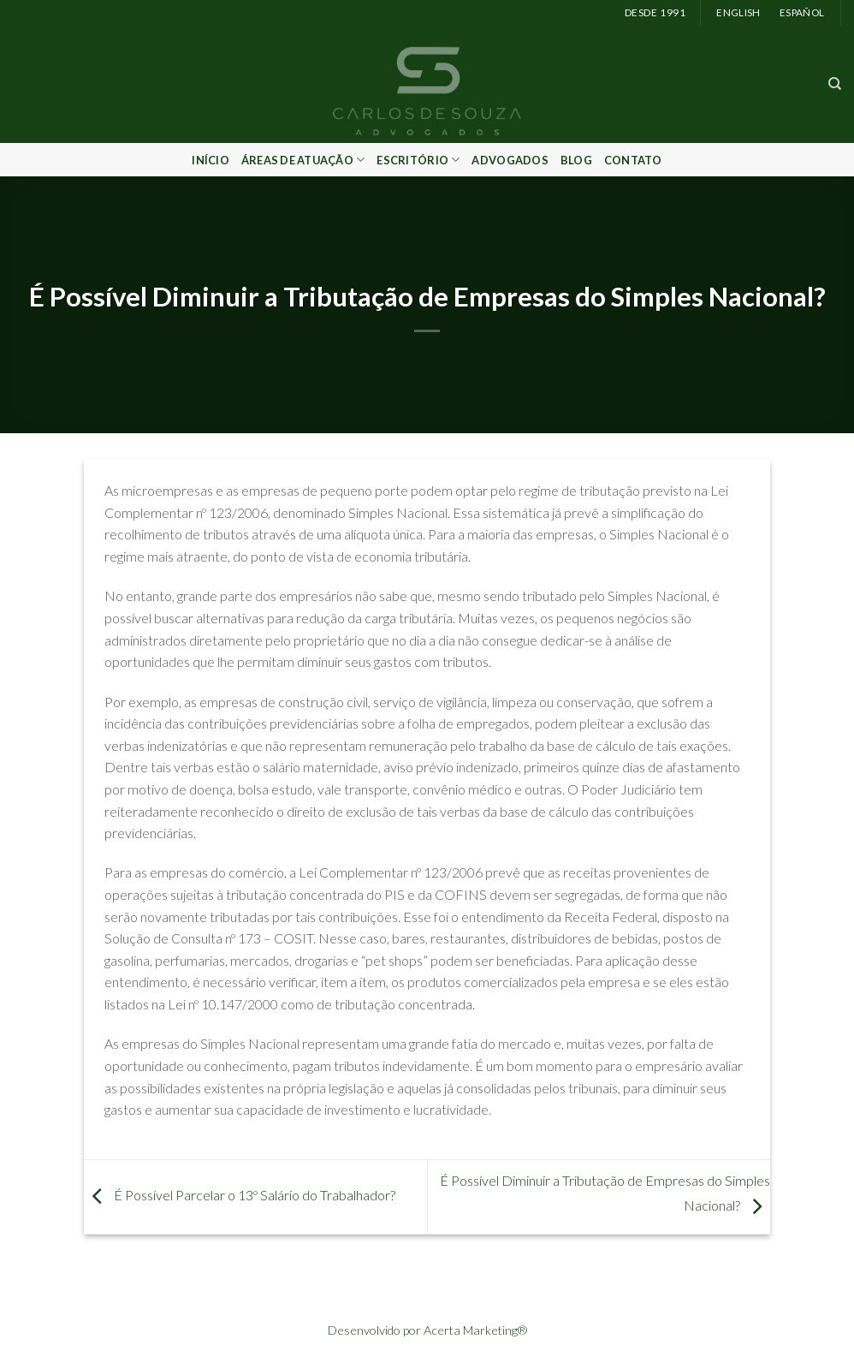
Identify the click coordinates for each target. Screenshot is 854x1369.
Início (210, 160)
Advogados (509, 160)
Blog (576, 160)
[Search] (834, 84)
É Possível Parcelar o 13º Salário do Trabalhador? (239, 1195)
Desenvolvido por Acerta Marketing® (427, 1330)
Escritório (418, 160)
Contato (633, 160)
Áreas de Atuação (303, 160)
